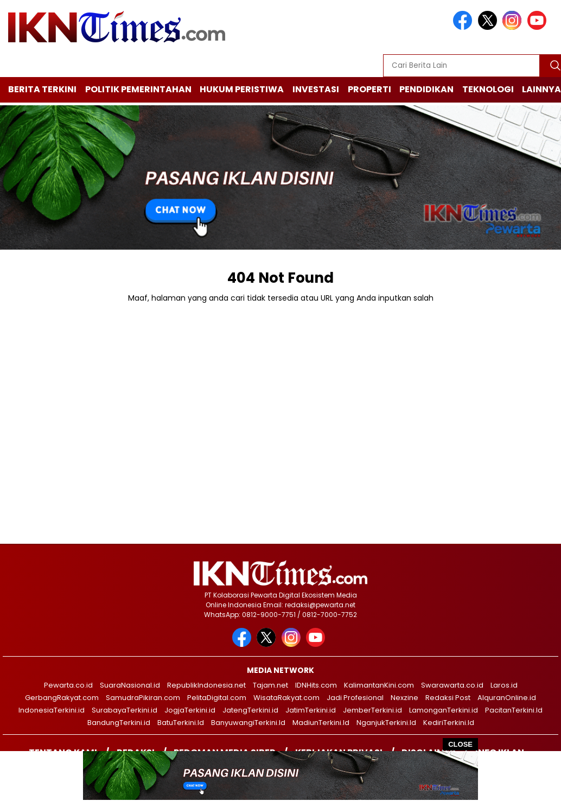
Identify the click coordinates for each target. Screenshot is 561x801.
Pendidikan (426, 89)
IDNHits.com (316, 685)
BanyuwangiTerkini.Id (248, 722)
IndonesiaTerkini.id (51, 710)
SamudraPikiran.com (143, 697)
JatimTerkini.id (310, 710)
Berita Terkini (42, 89)
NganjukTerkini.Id (386, 722)
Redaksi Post (447, 697)
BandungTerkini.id (118, 722)
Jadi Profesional (355, 697)
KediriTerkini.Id (448, 722)
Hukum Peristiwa (242, 89)
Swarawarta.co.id (452, 685)
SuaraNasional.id (130, 685)
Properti (369, 89)
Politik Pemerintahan (138, 89)
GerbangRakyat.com (62, 697)
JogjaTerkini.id (189, 710)
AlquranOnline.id (506, 697)
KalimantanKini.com (379, 685)
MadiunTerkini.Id (320, 722)
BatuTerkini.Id (180, 722)
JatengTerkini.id (250, 710)
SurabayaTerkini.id (124, 710)
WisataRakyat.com (286, 697)
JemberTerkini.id (372, 710)
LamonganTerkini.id (443, 710)
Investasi (315, 89)
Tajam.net (270, 685)
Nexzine (404, 697)
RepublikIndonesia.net (206, 685)
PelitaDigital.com (216, 697)
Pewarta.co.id (68, 685)
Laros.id (504, 685)
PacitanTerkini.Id (514, 710)
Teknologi (488, 89)
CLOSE (460, 744)
